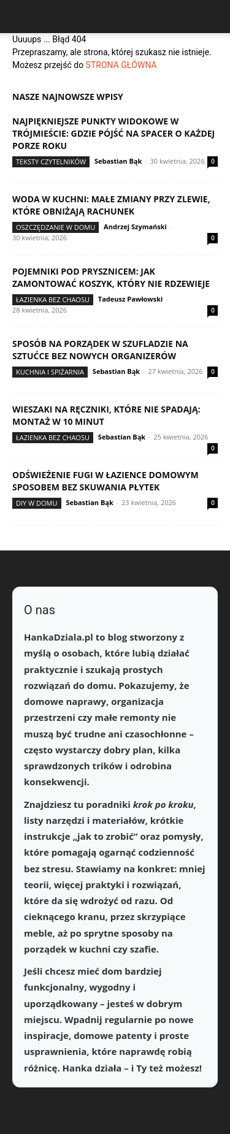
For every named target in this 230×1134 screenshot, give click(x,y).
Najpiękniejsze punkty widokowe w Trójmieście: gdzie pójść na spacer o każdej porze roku (113, 133)
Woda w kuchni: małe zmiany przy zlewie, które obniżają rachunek (111, 205)
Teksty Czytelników (51, 161)
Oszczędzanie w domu (55, 227)
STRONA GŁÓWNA (121, 65)
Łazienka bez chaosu (53, 299)
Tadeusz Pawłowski (130, 298)
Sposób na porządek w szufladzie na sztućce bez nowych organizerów (100, 350)
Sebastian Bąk (118, 161)
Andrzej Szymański (135, 226)
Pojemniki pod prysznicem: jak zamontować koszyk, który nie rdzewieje (111, 277)
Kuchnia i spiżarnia (50, 371)
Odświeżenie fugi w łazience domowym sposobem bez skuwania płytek (105, 481)
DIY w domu (37, 503)
